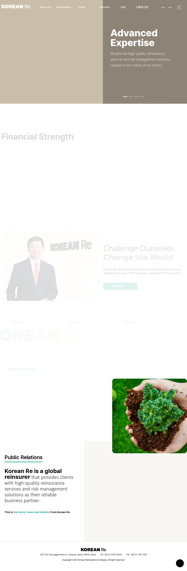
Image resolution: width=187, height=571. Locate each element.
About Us (45, 7)
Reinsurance (63, 7)
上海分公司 (141, 7)
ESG (123, 7)
